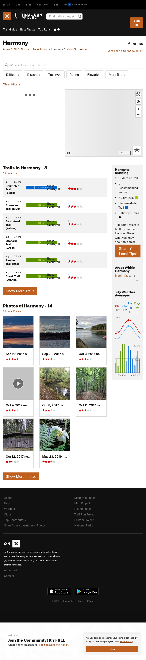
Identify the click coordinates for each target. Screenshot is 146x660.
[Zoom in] (138, 109)
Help (7, 503)
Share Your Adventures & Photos (25, 525)
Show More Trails (20, 291)
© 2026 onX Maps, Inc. (63, 601)
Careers (9, 575)
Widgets (9, 508)
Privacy (90, 601)
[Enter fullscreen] (138, 94)
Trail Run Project (84, 514)
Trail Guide (10, 29)
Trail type (54, 74)
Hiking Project (83, 508)
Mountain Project (85, 497)
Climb (6, 4)
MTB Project (82, 503)
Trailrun (42, 4)
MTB (18, 4)
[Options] (137, 150)
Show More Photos (21, 476)
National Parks (83, 525)
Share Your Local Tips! (128, 251)
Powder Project (84, 520)
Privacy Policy (126, 641)
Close (112, 649)
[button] (129, 43)
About (8, 497)
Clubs (8, 514)
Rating (74, 74)
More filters (117, 74)
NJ (15, 49)
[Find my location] (138, 101)
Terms (81, 601)
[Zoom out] (138, 114)
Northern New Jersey (34, 49)
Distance (33, 74)
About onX (11, 570)
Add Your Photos (12, 311)
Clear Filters (11, 84)
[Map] (104, 123)
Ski (56, 4)
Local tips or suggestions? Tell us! (125, 50)
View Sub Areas (77, 49)
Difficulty (12, 74)
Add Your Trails (11, 172)
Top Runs (44, 29)
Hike (29, 4)
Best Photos (27, 29)
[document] (112, 644)
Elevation (94, 74)
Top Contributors (15, 520)
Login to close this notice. (54, 644)
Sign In (137, 22)
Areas (6, 49)
